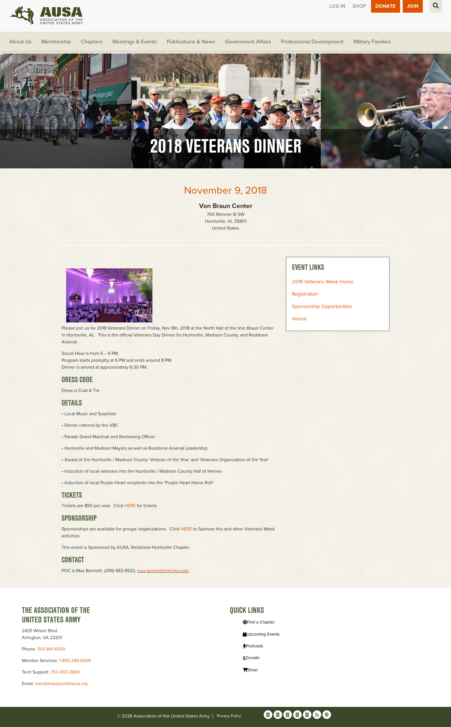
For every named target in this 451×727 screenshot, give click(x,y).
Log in (337, 6)
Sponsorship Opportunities (322, 306)
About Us (20, 42)
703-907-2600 (65, 672)
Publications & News (191, 42)
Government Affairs (248, 42)
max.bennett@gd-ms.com (162, 571)
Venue (299, 319)
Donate (385, 6)
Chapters (92, 42)
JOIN (412, 6)
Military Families (372, 42)
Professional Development (312, 42)
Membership (56, 42)
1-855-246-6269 (75, 660)
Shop (359, 6)
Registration (305, 294)
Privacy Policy (229, 715)
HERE (130, 506)
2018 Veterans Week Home (322, 281)
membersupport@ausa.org (61, 683)
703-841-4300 (51, 649)
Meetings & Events (134, 42)
